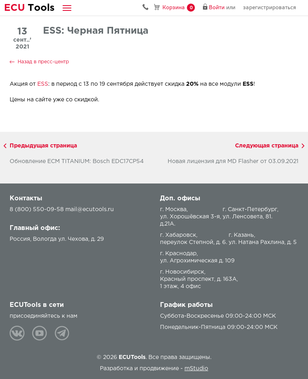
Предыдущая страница (43, 145)
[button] (67, 8)
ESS (42, 84)
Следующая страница (266, 145)
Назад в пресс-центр (43, 62)
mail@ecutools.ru (89, 209)
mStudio (196, 368)
